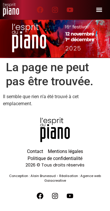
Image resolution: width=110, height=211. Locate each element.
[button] (99, 10)
